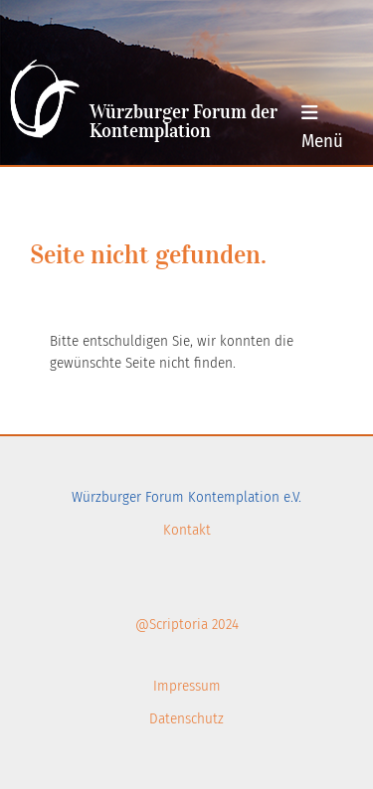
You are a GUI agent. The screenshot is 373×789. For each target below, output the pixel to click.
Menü (322, 127)
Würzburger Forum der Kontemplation (184, 122)
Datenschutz (186, 718)
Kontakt (187, 530)
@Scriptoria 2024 (187, 624)
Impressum (187, 686)
